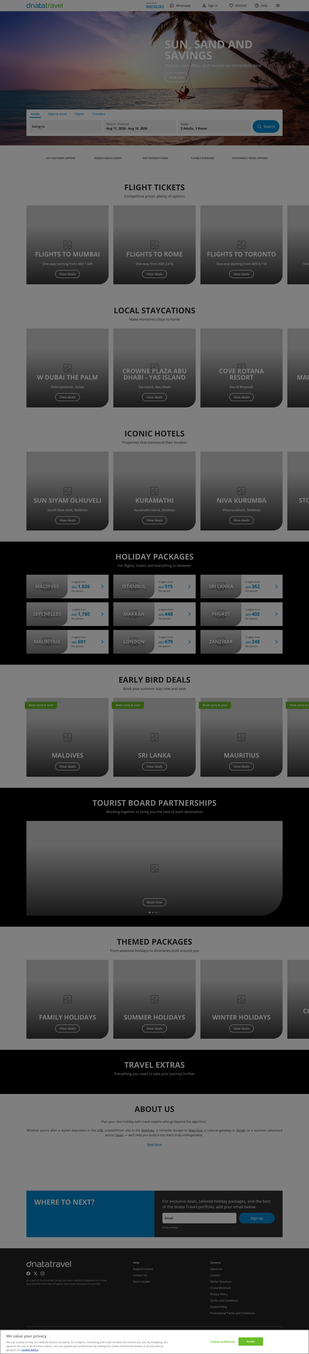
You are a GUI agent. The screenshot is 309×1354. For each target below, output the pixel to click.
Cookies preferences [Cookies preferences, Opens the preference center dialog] (222, 1341)
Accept (251, 1341)
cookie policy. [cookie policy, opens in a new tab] (30, 1350)
